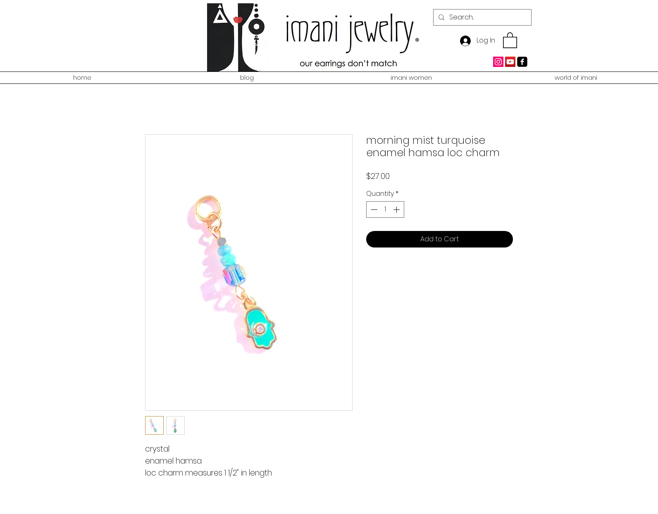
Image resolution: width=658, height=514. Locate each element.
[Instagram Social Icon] (498, 62)
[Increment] (397, 209)
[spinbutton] (385, 209)
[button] (510, 39)
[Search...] (481, 17)
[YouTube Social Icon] (510, 62)
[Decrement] (373, 209)
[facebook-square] (522, 62)
